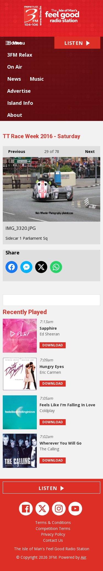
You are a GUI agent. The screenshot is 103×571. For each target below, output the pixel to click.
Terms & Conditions (53, 522)
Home (14, 42)
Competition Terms (53, 528)
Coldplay (47, 410)
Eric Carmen (50, 372)
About (14, 115)
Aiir (83, 557)
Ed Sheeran (50, 334)
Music (37, 79)
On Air (14, 66)
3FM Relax (19, 54)
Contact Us (53, 540)
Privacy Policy (53, 534)
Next (87, 150)
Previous (14, 150)
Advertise (19, 91)
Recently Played (25, 312)
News (14, 79)
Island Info (20, 103)
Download (52, 345)
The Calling (49, 448)
